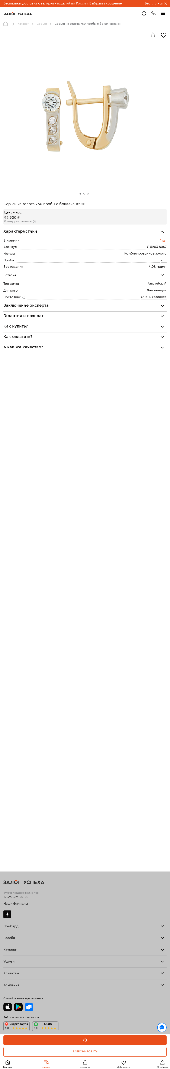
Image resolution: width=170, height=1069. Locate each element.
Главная (6, 24)
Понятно (85, 1058)
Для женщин (157, 290)
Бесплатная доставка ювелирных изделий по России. (46, 3)
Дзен (7, 914)
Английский (157, 283)
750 (164, 260)
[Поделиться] (153, 34)
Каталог (23, 23)
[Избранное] (163, 34)
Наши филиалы (15, 903)
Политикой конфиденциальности (30, 1048)
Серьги (42, 23)
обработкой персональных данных (82, 1048)
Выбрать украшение (106, 3)
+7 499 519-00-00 (16, 897)
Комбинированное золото (145, 253)
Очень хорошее (154, 297)
